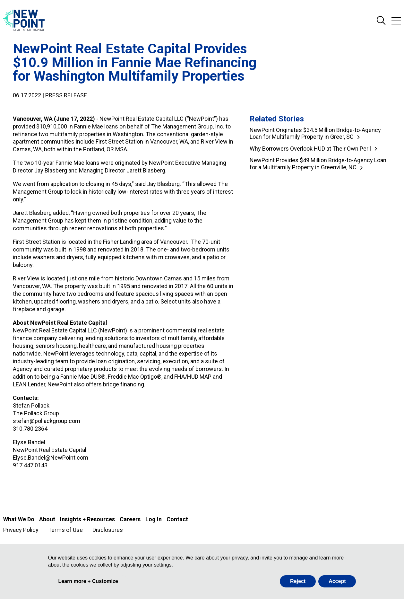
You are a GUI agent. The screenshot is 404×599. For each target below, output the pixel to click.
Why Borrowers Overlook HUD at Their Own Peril (310, 148)
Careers (130, 519)
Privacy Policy (21, 529)
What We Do (18, 519)
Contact (177, 519)
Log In (153, 519)
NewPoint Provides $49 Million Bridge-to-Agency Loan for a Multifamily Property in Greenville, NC (318, 164)
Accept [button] (337, 581)
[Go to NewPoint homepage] (24, 21)
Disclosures (107, 529)
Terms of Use (65, 529)
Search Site (381, 20)
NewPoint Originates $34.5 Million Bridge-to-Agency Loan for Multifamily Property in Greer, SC (315, 133)
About (47, 519)
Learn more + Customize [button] (88, 581)
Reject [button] (297, 581)
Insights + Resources (87, 519)
